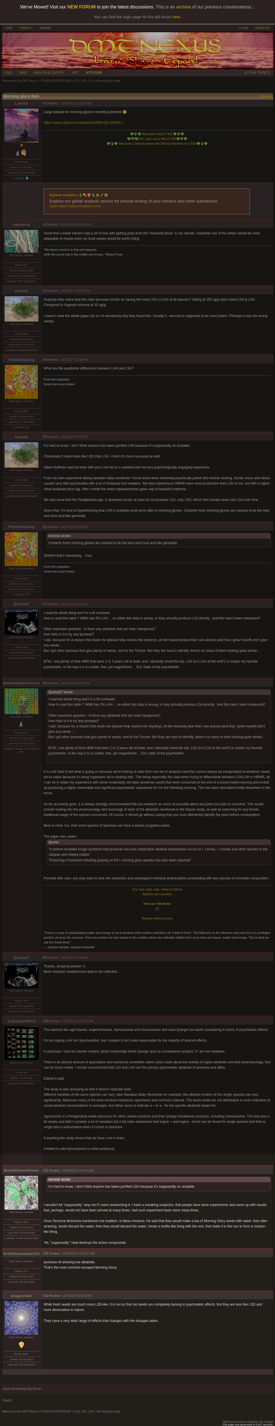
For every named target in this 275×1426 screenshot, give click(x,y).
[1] (157, 908)
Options (266, 96)
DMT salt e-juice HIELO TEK (157, 138)
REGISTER (262, 28)
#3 (45, 291)
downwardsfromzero (21, 683)
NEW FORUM (81, 7)
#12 (46, 1253)
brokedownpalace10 (21, 1253)
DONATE (45, 28)
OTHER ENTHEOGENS (55, 80)
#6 (45, 527)
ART (75, 73)
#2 (45, 224)
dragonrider (21, 1296)
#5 (45, 437)
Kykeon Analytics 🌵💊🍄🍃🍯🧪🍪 (79, 195)
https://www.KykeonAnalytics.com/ (75, 206)
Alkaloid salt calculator (157, 894)
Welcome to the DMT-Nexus (20, 80)
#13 (46, 1296)
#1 (45, 103)
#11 (46, 1170)
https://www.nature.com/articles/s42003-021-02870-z (83, 123)
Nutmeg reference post (157, 918)
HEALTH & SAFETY (49, 73)
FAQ (8, 73)
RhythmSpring (21, 360)
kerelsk (21, 291)
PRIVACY (26, 28)
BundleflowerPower (21, 1170)
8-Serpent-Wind (21, 1021)
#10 (46, 1021)
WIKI (23, 73)
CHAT (9, 28)
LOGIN (243, 28)
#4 (45, 360)
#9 (45, 958)
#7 (45, 604)
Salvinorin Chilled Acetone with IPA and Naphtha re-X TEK (157, 143)
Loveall (21, 103)
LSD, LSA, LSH (83, 80)
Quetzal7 (21, 604)
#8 (45, 683)
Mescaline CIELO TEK (157, 134)
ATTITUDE (94, 73)
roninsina (21, 225)
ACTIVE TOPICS (257, 73)
